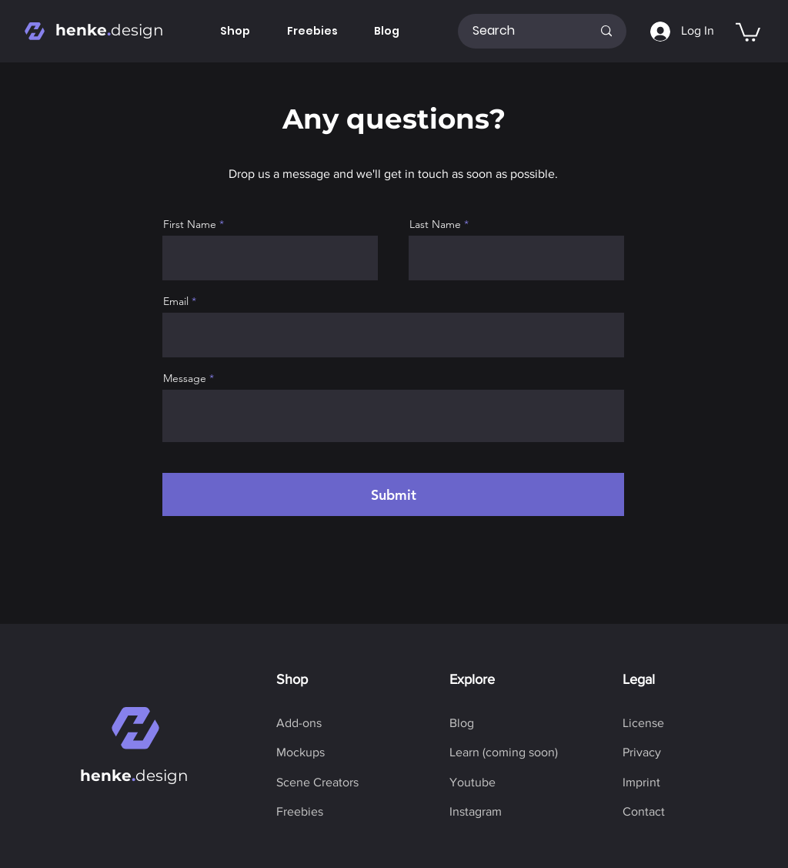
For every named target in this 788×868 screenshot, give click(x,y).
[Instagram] (475, 811)
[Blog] (461, 723)
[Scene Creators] (317, 782)
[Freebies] (299, 811)
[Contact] (644, 811)
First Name (189, 224)
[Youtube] (472, 782)
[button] (748, 31)
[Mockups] (300, 752)
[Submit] (393, 494)
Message (184, 378)
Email (176, 301)
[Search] (520, 31)
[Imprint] (641, 782)
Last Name (435, 224)
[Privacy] (642, 752)
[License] (643, 723)
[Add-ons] (299, 723)
